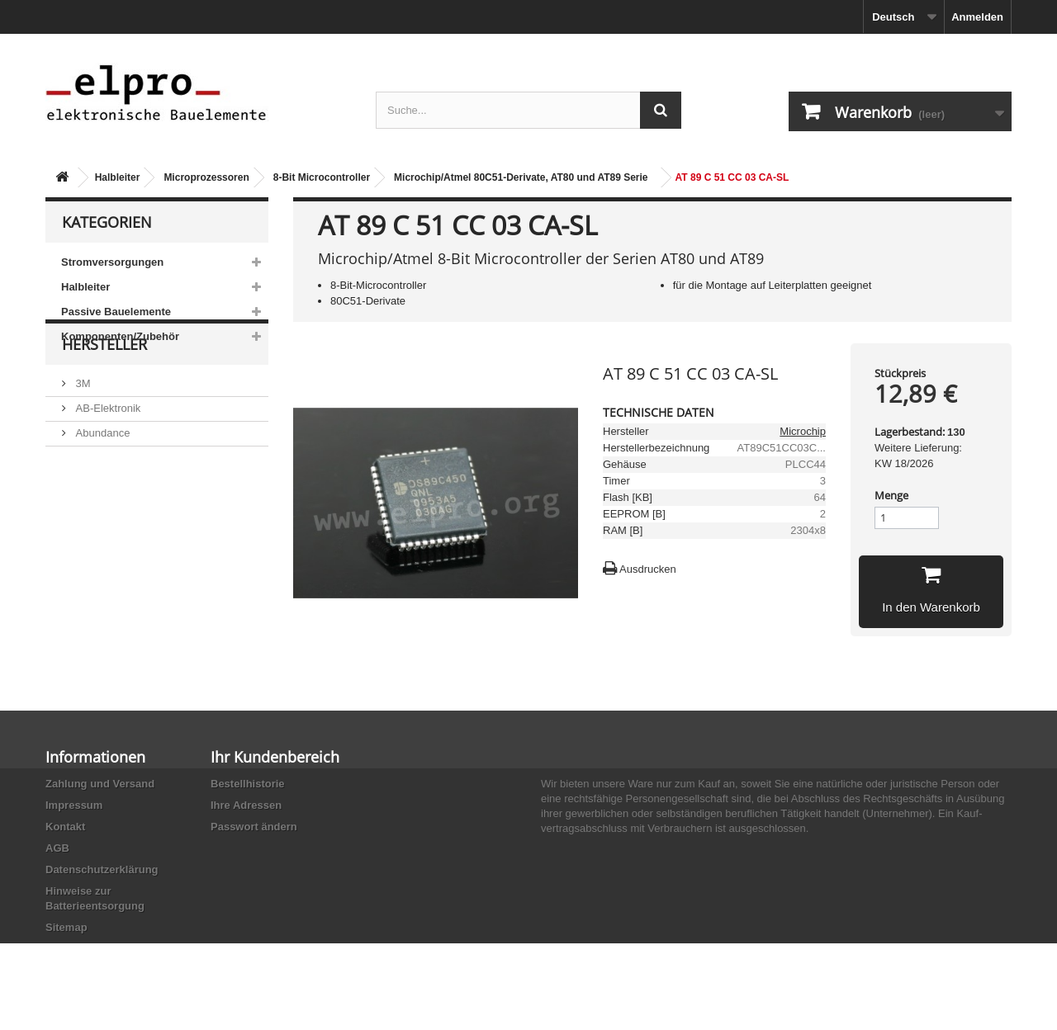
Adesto (91, 554)
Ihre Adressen (246, 805)
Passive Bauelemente (116, 311)
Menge (891, 495)
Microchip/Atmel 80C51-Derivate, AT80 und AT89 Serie (520, 177)
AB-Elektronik (106, 455)
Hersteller (104, 398)
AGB (57, 848)
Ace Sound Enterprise (126, 504)
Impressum (73, 805)
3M (82, 430)
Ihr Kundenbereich (275, 757)
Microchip (803, 431)
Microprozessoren (206, 177)
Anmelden (977, 17)
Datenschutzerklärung (102, 869)
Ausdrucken (647, 569)
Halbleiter (117, 177)
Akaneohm (100, 579)
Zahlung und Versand (99, 783)
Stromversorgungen (112, 262)
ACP (85, 529)
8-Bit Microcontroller (321, 177)
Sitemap (66, 927)
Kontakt (65, 826)
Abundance (101, 480)
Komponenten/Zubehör (120, 336)
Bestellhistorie (248, 783)
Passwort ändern (254, 826)
